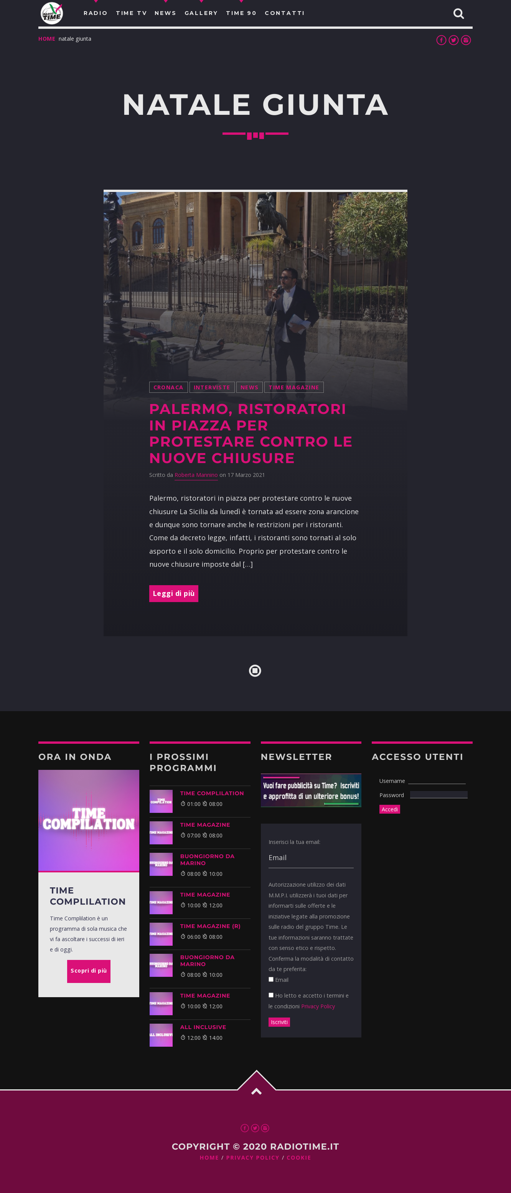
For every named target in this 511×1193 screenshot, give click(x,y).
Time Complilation (212, 793)
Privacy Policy (318, 1006)
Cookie (299, 1158)
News (250, 387)
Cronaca (168, 387)
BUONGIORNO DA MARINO (207, 860)
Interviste (212, 387)
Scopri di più (89, 970)
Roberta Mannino (196, 474)
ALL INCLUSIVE (203, 1027)
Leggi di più (174, 593)
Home (47, 38)
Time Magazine (294, 387)
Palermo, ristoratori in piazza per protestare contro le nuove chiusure (251, 433)
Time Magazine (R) (210, 926)
